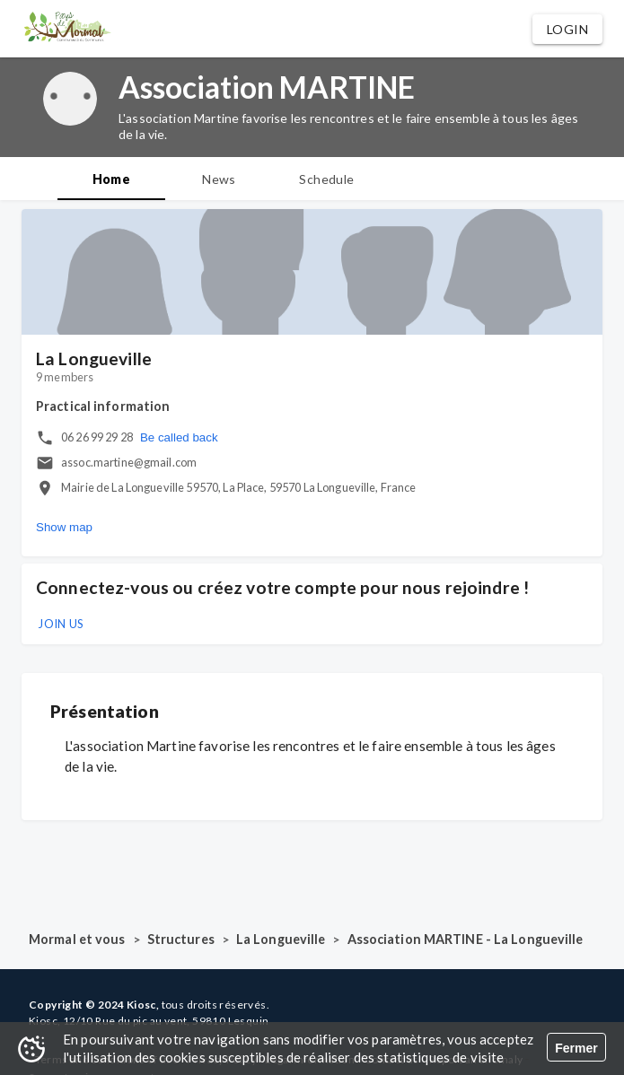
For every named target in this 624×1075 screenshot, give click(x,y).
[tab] (111, 178)
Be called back (179, 437)
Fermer (576, 1048)
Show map (64, 527)
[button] (567, 29)
